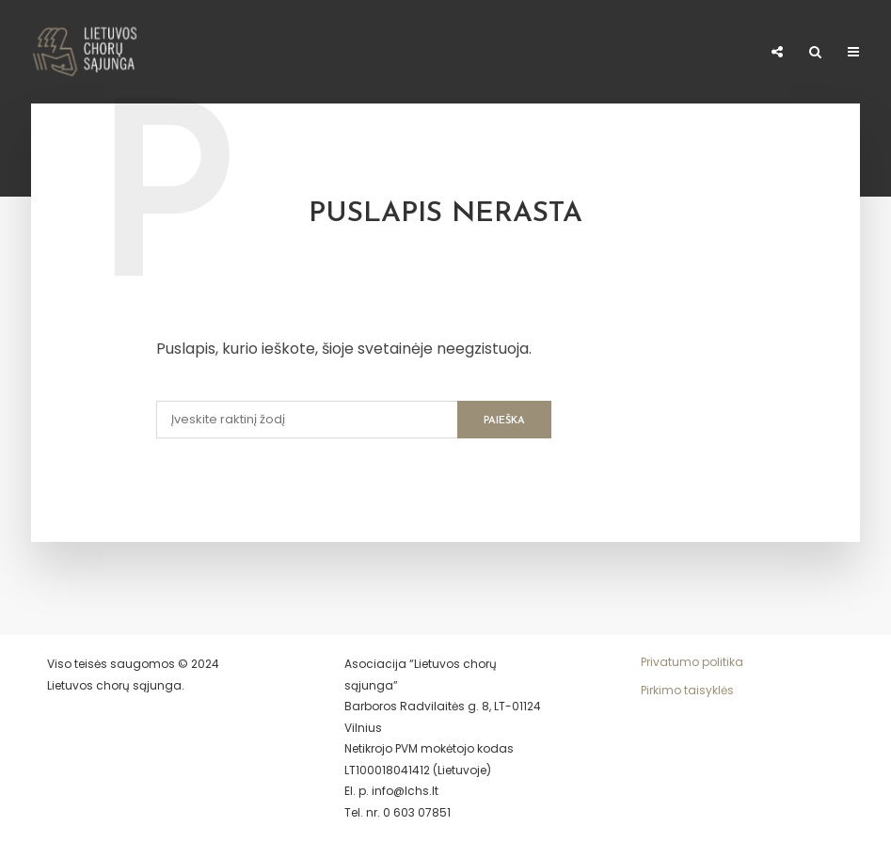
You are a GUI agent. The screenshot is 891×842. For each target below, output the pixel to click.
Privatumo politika (692, 662)
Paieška (504, 421)
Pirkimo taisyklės (687, 690)
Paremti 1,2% (570, 53)
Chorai (226, 47)
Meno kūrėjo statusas (414, 53)
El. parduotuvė (689, 53)
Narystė (309, 47)
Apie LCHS (30, 53)
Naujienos (136, 47)
